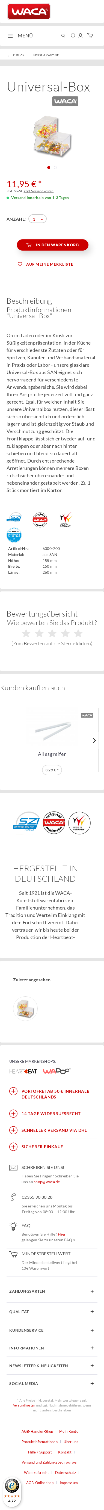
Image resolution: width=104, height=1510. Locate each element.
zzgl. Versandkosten (39, 191)
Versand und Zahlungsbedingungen (50, 1462)
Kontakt (65, 1452)
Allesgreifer (52, 754)
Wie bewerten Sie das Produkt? (52, 632)
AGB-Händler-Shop (37, 1431)
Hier (62, 1234)
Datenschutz (65, 1472)
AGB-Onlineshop (40, 1483)
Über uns (71, 1442)
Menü (20, 35)
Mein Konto (68, 1431)
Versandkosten (24, 1405)
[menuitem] (20, 35)
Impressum (69, 1483)
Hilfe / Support (40, 1452)
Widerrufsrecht (36, 1472)
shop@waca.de (47, 1181)
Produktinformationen (40, 1442)
